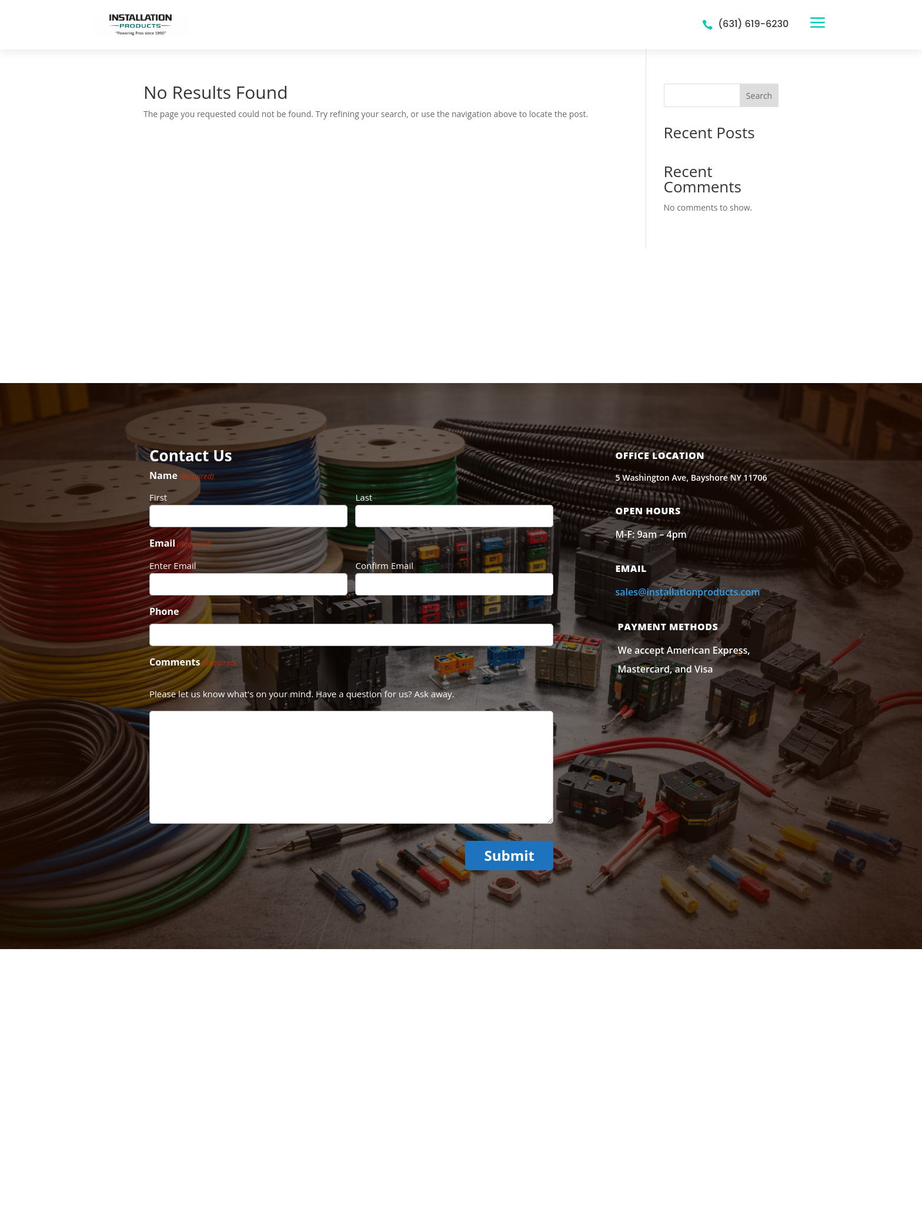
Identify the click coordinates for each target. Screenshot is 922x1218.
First (158, 497)
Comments (192, 662)
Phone (164, 611)
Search (759, 95)
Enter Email (172, 565)
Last (363, 497)
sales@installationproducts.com (688, 591)
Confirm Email (384, 565)
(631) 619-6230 (753, 24)
